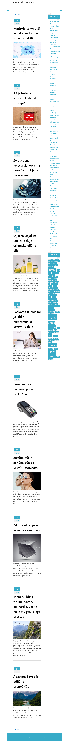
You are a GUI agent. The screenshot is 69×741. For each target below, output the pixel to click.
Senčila (52, 184)
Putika (52, 170)
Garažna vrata (54, 44)
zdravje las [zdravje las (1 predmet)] (50, 348)
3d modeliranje (54, 21)
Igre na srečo (54, 60)
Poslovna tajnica (55, 163)
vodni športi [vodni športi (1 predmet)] (56, 332)
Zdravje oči (53, 241)
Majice (52, 110)
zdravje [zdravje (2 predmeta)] (52, 345)
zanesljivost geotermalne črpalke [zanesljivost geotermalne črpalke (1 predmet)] (53, 341)
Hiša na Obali (54, 58)
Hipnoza (52, 56)
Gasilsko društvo (55, 47)
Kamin (52, 72)
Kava (51, 76)
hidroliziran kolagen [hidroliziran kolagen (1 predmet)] (52, 280)
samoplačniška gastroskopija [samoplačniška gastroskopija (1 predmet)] (51, 310)
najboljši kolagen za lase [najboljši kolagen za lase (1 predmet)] (53, 288)
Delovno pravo (54, 40)
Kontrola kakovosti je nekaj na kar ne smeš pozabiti (26, 33)
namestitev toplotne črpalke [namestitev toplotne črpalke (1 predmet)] (54, 292)
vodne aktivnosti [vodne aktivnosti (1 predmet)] (52, 331)
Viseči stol (53, 218)
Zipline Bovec (54, 243)
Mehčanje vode (54, 115)
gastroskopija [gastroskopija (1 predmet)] (51, 275)
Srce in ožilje (54, 200)
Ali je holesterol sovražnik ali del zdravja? (24, 98)
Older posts (16, 14)
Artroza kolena (54, 26)
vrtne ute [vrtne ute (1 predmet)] (55, 338)
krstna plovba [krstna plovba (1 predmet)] (54, 284)
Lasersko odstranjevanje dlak (54, 101)
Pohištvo (52, 161)
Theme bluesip (39, 737)
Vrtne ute (53, 229)
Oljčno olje (53, 142)
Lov (51, 108)
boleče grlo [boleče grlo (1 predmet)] (50, 266)
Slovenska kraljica (24, 2)
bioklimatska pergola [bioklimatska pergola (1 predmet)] (52, 265)
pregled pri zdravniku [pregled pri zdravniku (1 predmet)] (52, 303)
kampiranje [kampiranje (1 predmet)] (50, 282)
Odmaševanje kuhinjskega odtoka (54, 133)
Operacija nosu (54, 145)
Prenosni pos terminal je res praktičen (23, 389)
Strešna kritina (54, 202)
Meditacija (53, 113)
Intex (51, 65)
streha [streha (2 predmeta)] (52, 327)
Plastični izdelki (54, 158)
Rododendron (54, 177)
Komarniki (53, 90)
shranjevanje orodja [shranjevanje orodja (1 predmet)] (52, 315)
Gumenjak (53, 53)
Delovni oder (54, 37)
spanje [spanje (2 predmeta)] (52, 318)
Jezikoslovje (53, 69)
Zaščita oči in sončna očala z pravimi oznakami (25, 462)
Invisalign (53, 67)
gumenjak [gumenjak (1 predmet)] (55, 278)
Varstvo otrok (54, 216)
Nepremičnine (54, 124)
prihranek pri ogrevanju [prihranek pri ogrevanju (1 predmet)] (54, 307)
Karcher (52, 74)
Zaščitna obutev (55, 234)
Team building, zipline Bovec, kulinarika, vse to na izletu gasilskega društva (26, 606)
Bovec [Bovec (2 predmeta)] (52, 270)
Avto (51, 28)
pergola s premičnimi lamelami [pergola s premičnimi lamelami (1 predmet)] (52, 299)
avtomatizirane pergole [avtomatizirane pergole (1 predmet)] (53, 259)
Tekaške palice (54, 206)
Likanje (52, 106)
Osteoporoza (54, 147)
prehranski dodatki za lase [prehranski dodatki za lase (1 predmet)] (53, 305)
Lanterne (52, 97)
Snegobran (53, 195)
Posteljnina (53, 165)
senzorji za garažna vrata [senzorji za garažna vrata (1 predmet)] (54, 312)
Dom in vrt (53, 42)
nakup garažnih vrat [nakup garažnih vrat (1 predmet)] (53, 290)
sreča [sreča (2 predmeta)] (51, 322)
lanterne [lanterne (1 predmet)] (50, 286)
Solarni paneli (54, 197)
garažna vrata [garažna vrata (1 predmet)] (55, 273)
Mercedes (53, 117)
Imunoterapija (54, 62)
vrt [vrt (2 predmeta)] (50, 335)
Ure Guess (53, 213)
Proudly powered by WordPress (27, 737)
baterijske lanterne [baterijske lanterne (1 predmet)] (52, 263)
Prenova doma (54, 168)
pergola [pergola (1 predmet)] (54, 296)
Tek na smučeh (54, 204)
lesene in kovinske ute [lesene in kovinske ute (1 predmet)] (52, 286)
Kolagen (52, 83)
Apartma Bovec (54, 24)
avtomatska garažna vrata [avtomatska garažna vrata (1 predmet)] (53, 261)
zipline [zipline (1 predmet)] (55, 348)
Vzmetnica (53, 232)
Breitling (52, 35)
